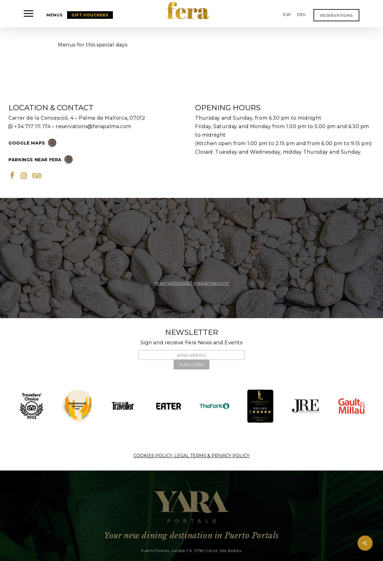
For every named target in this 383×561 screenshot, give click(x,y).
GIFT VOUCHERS (90, 15)
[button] (28, 13)
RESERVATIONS (336, 15)
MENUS (54, 15)
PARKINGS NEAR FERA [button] (40, 159)
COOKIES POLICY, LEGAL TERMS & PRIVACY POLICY (191, 455)
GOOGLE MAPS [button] (32, 142)
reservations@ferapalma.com (93, 126)
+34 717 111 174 (32, 126)
